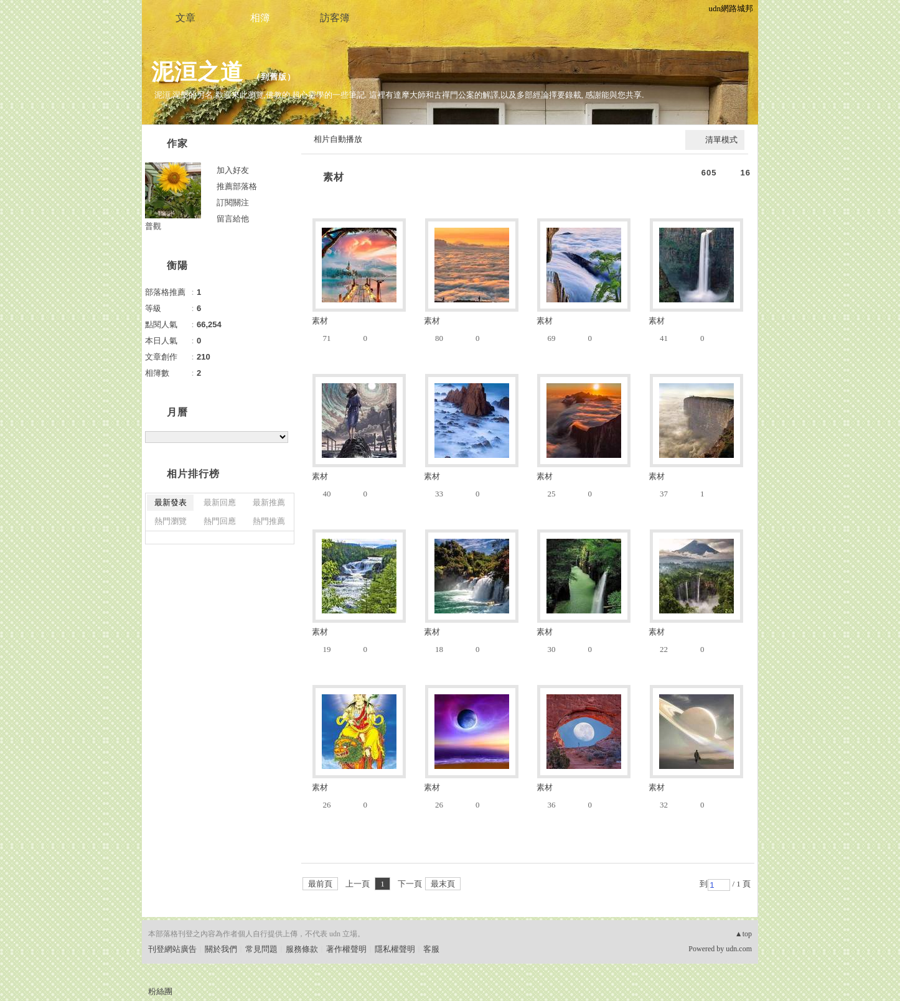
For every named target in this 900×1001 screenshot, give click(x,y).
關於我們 (221, 949)
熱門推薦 (269, 521)
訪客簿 (335, 17)
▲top (743, 933)
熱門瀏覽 (170, 521)
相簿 (260, 17)
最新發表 (170, 502)
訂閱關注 (233, 202)
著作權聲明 (346, 949)
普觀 (153, 226)
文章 (185, 17)
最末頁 (443, 883)
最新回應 (220, 502)
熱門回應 (220, 521)
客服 (431, 949)
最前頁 (320, 883)
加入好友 (233, 170)
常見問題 (261, 949)
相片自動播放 (338, 139)
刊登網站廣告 (172, 949)
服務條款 (302, 949)
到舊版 (274, 76)
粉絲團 (160, 991)
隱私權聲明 (395, 949)
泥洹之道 (197, 72)
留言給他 (233, 218)
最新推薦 (269, 502)
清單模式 (721, 139)
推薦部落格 (237, 186)
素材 (333, 177)
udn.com (739, 948)
